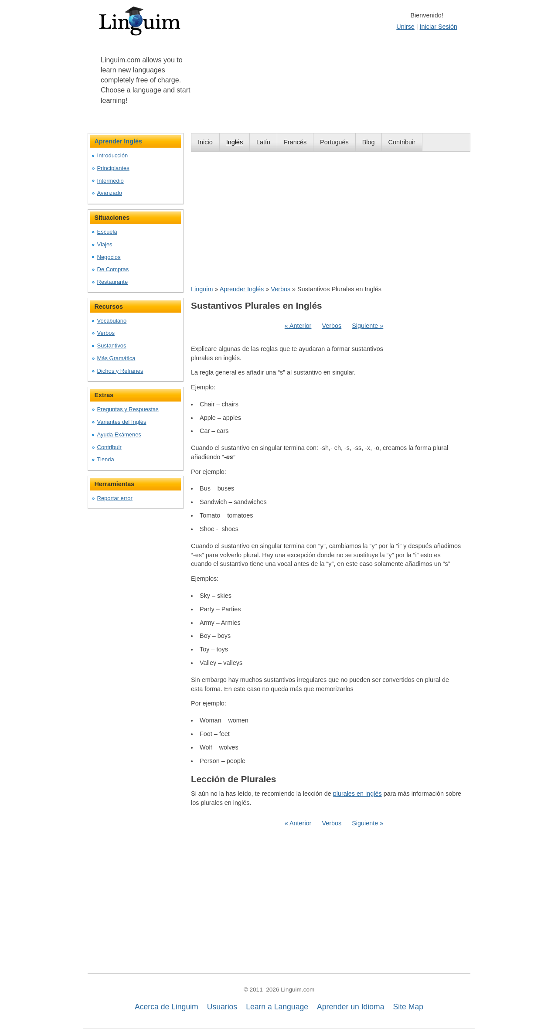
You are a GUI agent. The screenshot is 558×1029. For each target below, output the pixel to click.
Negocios (109, 257)
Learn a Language (277, 1006)
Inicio (205, 142)
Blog (368, 142)
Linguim (202, 289)
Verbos (280, 289)
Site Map (408, 1006)
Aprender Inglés (242, 289)
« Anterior (298, 325)
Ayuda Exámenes (119, 434)
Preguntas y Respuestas (128, 409)
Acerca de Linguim (166, 1006)
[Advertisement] (330, 218)
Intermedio (110, 180)
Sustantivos (111, 345)
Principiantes (113, 168)
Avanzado (109, 193)
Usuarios (222, 1006)
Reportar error (115, 498)
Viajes (104, 244)
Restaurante (112, 282)
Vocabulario (112, 320)
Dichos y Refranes (120, 371)
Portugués (334, 142)
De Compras (113, 269)
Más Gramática (116, 358)
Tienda (105, 459)
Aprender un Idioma (350, 1006)
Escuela (107, 231)
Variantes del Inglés (121, 422)
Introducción (112, 155)
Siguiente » (367, 325)
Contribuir (401, 142)
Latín (263, 142)
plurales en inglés (357, 793)
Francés (295, 142)
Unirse (405, 26)
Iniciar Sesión (438, 26)
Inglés (234, 142)
